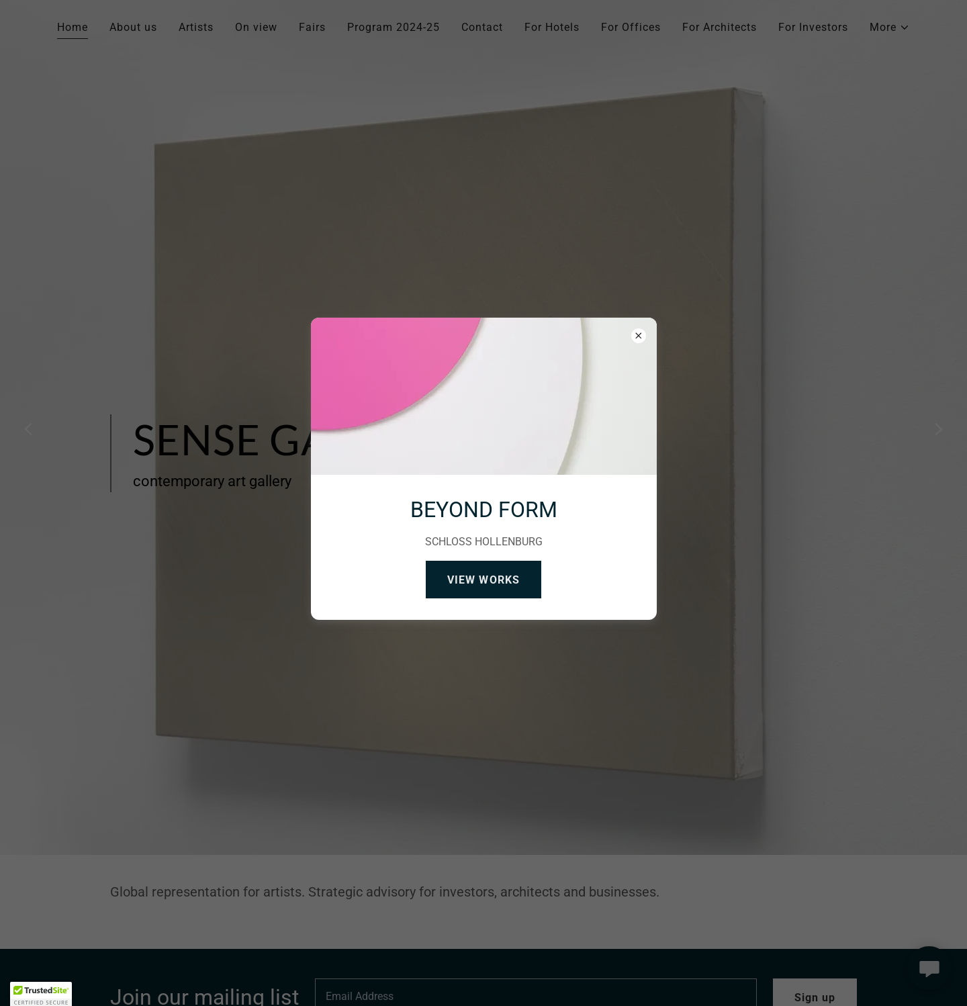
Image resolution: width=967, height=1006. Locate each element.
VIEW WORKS (483, 580)
